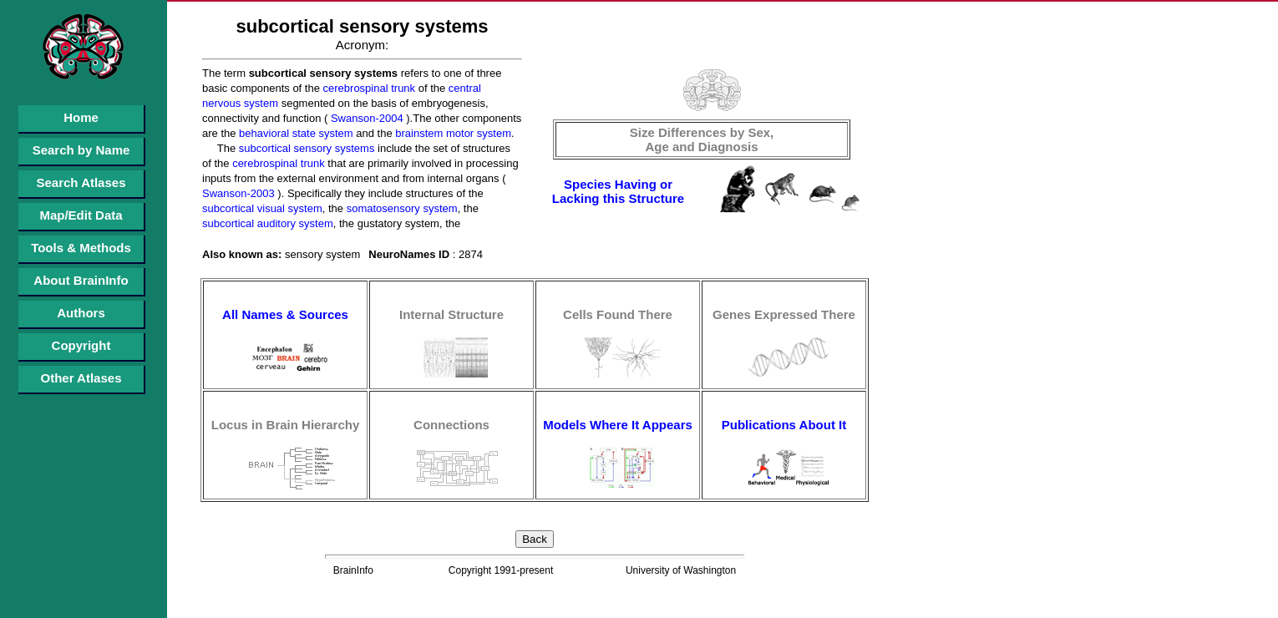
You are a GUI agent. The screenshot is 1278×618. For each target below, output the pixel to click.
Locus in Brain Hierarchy (285, 425)
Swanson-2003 (238, 193)
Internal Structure (451, 314)
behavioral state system (294, 133)
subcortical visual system (262, 208)
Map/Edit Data (80, 215)
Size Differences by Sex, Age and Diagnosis (702, 139)
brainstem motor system (452, 133)
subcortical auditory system (267, 223)
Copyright (81, 345)
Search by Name (81, 150)
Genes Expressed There (784, 314)
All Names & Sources (285, 314)
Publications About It (784, 425)
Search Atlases (80, 182)
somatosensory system (400, 208)
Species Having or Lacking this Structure (618, 191)
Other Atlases (81, 378)
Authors (81, 313)
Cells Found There (617, 314)
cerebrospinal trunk (367, 88)
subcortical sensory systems (305, 148)
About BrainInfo (80, 280)
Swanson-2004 (365, 118)
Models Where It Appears (617, 425)
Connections (451, 425)
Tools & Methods (81, 248)
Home (81, 117)
